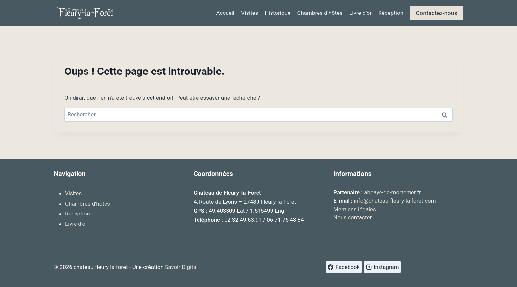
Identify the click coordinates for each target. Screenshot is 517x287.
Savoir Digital (181, 267)
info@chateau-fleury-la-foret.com (395, 200)
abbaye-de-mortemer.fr (392, 192)
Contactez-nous (436, 13)
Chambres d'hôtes (87, 203)
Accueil (225, 13)
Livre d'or (76, 223)
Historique (277, 13)
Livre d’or (360, 13)
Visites (249, 13)
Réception (390, 13)
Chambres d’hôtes (319, 13)
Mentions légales (354, 209)
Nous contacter (352, 217)
